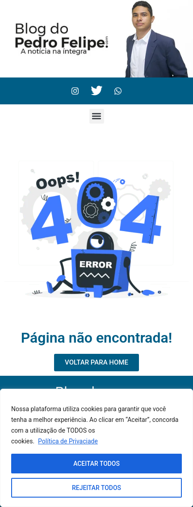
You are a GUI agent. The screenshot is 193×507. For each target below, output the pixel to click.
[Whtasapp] (118, 91)
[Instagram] (75, 91)
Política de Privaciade (68, 441)
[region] (96, 448)
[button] (96, 116)
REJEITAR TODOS (97, 487)
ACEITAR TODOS (96, 463)
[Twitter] (96, 91)
